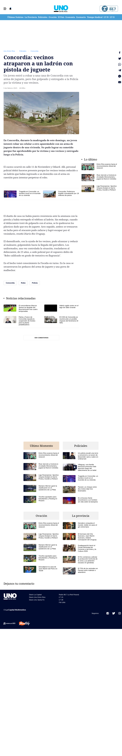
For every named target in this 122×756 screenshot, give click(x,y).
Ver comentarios (41, 338)
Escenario (81, 17)
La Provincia (31, 17)
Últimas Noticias (15, 17)
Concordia (34, 51)
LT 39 (106, 17)
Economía (70, 17)
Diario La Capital (35, 595)
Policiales (42, 17)
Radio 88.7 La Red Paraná (69, 595)
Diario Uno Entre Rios (37, 597)
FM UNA (62, 602)
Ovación (53, 17)
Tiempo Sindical (95, 17)
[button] (5, 9)
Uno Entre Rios (9, 51)
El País (61, 17)
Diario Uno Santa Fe (36, 600)
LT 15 (112, 17)
